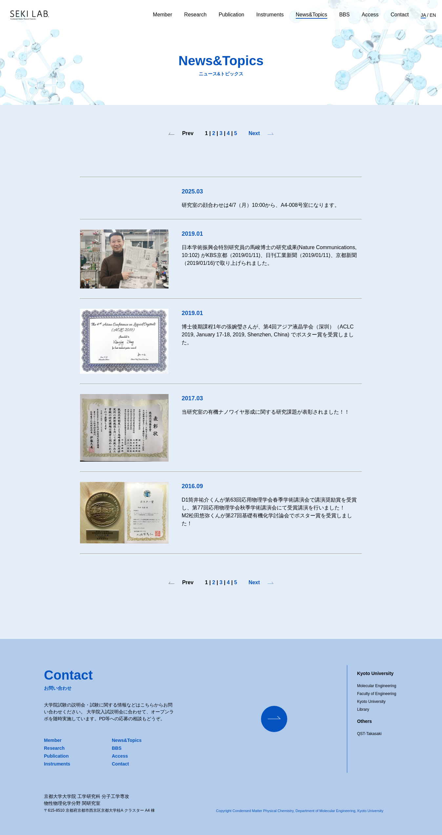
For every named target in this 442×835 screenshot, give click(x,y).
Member (162, 14)
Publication (231, 14)
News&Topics (311, 14)
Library (363, 709)
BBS (344, 14)
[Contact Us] (274, 719)
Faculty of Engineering (376, 693)
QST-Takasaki (369, 733)
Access (370, 14)
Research (195, 14)
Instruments (270, 14)
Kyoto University (371, 701)
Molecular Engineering (376, 686)
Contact (400, 14)
